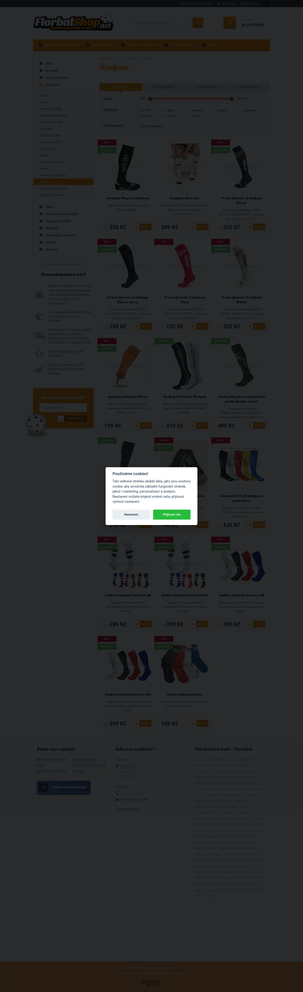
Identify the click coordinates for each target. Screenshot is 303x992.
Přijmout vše (172, 514)
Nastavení (131, 514)
